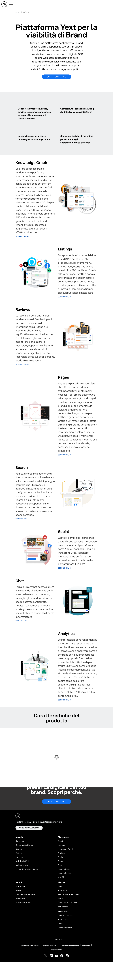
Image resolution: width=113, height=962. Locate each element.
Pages (60, 861)
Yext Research (64, 906)
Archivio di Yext (21, 865)
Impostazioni (56, 949)
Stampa (18, 849)
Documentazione (65, 928)
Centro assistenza (65, 916)
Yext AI (61, 877)
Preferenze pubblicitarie (69, 945)
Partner (18, 853)
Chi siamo (19, 841)
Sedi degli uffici (22, 861)
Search (61, 865)
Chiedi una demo (56, 77)
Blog (60, 886)
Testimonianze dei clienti (68, 894)
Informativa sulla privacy (29, 945)
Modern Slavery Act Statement (28, 869)
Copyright (86, 945)
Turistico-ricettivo (23, 902)
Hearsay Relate (64, 873)
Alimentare (20, 898)
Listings (61, 845)
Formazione (63, 920)
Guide (60, 924)
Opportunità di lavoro (24, 845)
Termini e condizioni (50, 945)
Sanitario (19, 890)
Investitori (19, 857)
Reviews (61, 853)
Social (60, 857)
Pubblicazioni (63, 890)
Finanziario (20, 886)
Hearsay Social (64, 869)
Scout (60, 841)
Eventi (60, 898)
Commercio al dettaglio (25, 894)
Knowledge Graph (65, 849)
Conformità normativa (67, 902)
